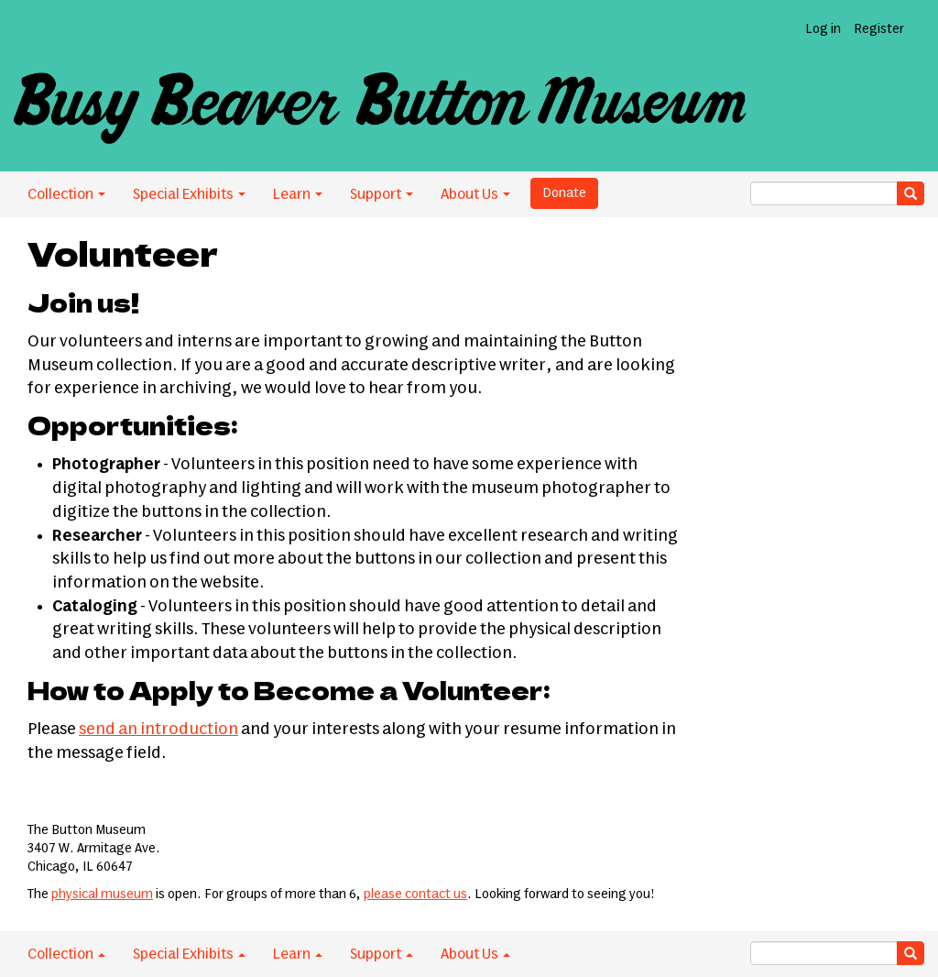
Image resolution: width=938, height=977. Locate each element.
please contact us (415, 894)
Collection (66, 194)
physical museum (102, 894)
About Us (475, 194)
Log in (823, 29)
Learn (297, 194)
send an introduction (158, 729)
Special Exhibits (189, 194)
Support (381, 194)
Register (879, 29)
